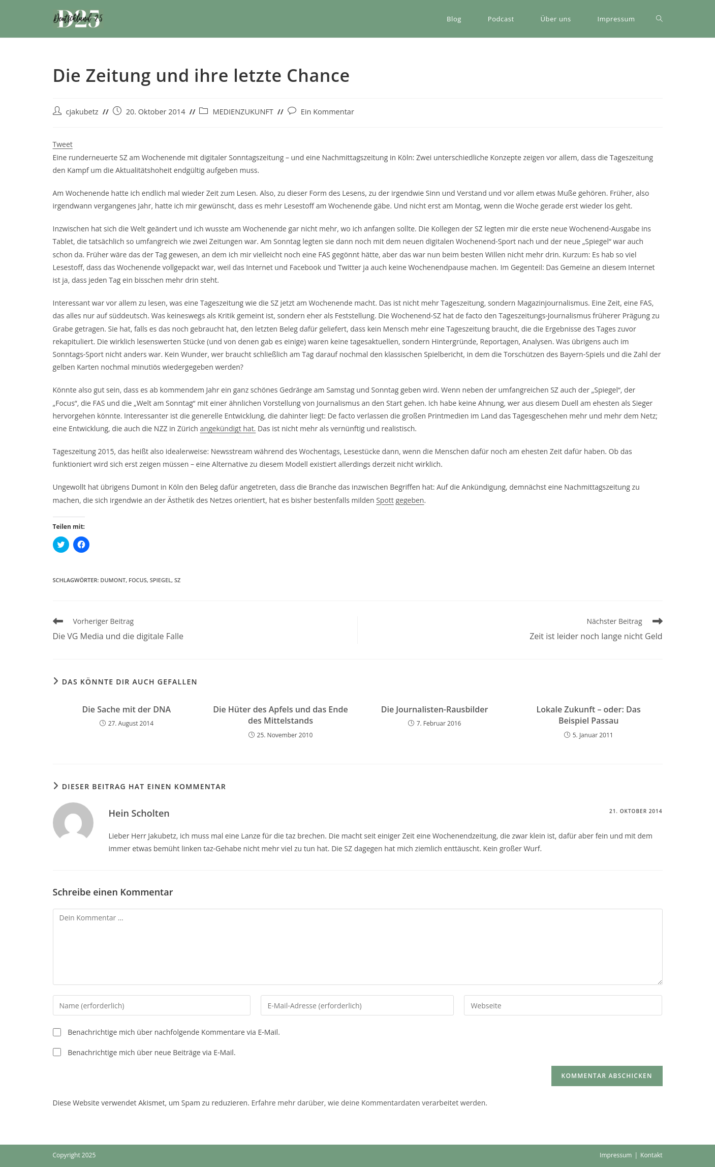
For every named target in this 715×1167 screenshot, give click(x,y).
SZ (177, 580)
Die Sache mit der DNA (126, 709)
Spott (385, 500)
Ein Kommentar (327, 111)
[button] (78, 18)
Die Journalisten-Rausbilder (434, 709)
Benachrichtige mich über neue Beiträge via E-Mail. (151, 1052)
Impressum (616, 1155)
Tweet (63, 144)
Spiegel (160, 580)
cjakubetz (82, 111)
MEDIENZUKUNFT (242, 111)
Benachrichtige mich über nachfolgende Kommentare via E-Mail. (174, 1032)
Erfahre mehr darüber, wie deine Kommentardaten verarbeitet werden (368, 1103)
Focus (138, 580)
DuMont (113, 580)
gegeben (409, 500)
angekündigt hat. (228, 428)
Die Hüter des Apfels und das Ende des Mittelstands (280, 715)
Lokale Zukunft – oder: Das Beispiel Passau (589, 715)
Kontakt (651, 1155)
